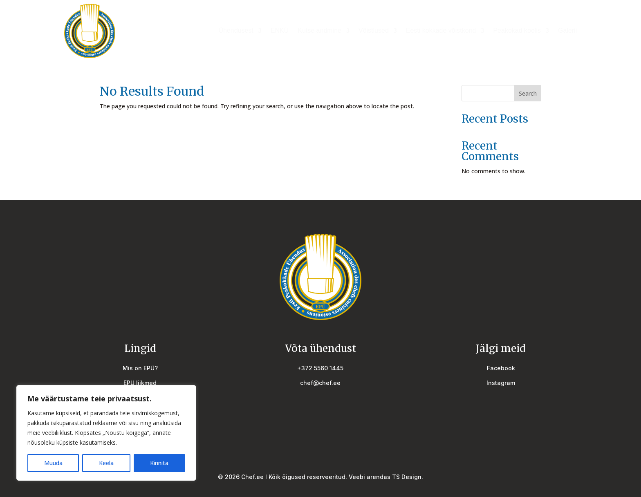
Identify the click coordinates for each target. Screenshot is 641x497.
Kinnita (159, 463)
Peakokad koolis (517, 31)
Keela (106, 463)
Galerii (567, 31)
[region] (106, 433)
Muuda (53, 463)
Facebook (501, 368)
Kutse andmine (319, 31)
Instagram (500, 382)
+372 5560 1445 (320, 368)
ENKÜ (280, 31)
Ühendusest (235, 31)
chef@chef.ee (320, 382)
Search (528, 93)
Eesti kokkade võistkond (441, 31)
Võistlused (374, 31)
